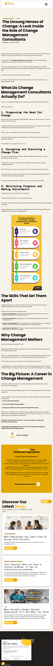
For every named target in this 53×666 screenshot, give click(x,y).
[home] (9, 3)
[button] (46, 4)
